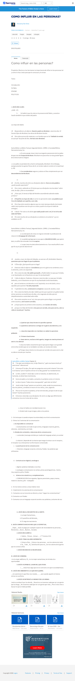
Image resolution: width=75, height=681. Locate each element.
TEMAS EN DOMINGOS (17, 30)
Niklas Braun (15, 628)
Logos (15, 673)
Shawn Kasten (34, 628)
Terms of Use (57, 673)
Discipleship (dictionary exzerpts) (23, 626)
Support (69, 673)
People (22, 34)
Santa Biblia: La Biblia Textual (20, 361)
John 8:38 (14, 34)
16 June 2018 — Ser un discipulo (58, 626)
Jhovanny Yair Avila (23, 24)
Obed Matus (51, 628)
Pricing (37, 673)
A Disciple (36, 34)
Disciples (29, 34)
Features (28, 673)
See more (60, 592)
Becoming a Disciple (36, 626)
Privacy (46, 673)
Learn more (53, 9)
